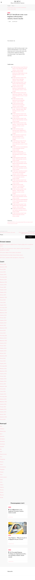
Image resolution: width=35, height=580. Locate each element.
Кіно (1, 451)
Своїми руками (3, 477)
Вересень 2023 (3, 340)
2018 (13, 222)
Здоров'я (2, 446)
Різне (9, 12)
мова (28, 222)
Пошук (1, 234)
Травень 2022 (3, 381)
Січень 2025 (3, 302)
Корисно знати (3, 454)
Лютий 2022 (3, 389)
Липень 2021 (3, 406)
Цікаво (1, 497)
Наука (1, 464)
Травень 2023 (3, 350)
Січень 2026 (3, 272)
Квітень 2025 (3, 295)
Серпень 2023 (3, 343)
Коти (1, 456)
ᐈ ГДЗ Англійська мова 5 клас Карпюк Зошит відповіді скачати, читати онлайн (19, 79)
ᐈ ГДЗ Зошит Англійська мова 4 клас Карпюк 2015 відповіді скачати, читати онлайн (19, 172)
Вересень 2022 (3, 371)
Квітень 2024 (3, 325)
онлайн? (31, 222)
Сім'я (1, 482)
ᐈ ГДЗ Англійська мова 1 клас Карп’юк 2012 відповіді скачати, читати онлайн (19, 120)
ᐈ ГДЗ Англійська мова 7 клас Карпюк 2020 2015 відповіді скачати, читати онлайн (19, 84)
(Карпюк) (10, 222)
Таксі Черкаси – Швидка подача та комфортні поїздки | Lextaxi (17, 538)
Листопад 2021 (3, 396)
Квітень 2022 (3, 383)
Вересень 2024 (3, 312)
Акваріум (2, 428)
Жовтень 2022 (3, 368)
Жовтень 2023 (3, 338)
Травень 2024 (3, 322)
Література (2, 459)
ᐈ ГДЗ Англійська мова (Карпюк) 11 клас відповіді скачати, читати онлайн (19, 148)
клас (26, 222)
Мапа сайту (10, 571)
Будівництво (3, 431)
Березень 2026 (3, 267)
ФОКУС (17, 1)
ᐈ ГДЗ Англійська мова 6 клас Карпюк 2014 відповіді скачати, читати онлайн (19, 196)
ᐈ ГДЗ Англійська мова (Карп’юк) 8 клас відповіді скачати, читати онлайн (18, 100)
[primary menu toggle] (1, 2)
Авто (1, 426)
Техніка (1, 489)
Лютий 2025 (3, 300)
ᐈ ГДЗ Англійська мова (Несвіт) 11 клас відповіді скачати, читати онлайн (19, 177)
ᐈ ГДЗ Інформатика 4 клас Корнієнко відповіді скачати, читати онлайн (16, 511)
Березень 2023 (3, 356)
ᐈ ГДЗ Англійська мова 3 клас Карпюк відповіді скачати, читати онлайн (19, 214)
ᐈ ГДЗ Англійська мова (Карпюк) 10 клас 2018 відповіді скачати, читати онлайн (19, 201)
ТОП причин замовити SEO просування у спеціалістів (12, 257)
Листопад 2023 (3, 335)
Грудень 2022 (3, 363)
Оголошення (3, 467)
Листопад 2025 (3, 277)
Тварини (2, 487)
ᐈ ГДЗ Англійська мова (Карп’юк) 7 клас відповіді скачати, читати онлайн (18, 186)
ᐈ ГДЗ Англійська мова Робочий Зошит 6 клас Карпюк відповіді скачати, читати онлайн (19, 69)
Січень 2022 (3, 391)
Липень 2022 (3, 376)
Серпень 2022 (3, 373)
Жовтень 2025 (3, 279)
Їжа (0, 449)
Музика (1, 461)
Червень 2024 (3, 320)
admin (10, 21)
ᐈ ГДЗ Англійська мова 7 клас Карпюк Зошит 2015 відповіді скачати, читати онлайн (19, 205)
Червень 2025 (3, 289)
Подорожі (2, 469)
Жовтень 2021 (3, 399)
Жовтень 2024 (3, 310)
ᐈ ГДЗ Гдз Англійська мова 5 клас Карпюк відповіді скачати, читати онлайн (19, 210)
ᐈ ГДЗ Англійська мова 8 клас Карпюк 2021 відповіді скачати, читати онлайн (19, 168)
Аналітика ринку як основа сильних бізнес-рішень (11, 255)
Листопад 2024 (3, 307)
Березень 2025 (3, 297)
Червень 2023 (3, 348)
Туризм (1, 492)
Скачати (12, 223)
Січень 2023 (3, 361)
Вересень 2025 (3, 282)
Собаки (1, 484)
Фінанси (2, 495)
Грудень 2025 (3, 274)
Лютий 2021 (3, 419)
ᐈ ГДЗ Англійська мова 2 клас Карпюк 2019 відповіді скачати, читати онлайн (19, 163)
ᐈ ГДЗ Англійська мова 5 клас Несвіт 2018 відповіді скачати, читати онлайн (19, 159)
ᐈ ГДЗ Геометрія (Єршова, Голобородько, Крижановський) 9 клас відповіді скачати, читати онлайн (17, 554)
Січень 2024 (3, 333)
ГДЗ (24, 222)
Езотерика (2, 439)
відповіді (21, 222)
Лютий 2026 (3, 269)
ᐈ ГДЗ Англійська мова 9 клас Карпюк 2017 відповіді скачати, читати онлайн (19, 181)
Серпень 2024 (3, 315)
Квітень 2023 (3, 353)
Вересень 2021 (3, 401)
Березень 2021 (3, 417)
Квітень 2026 (3, 264)
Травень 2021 (3, 411)
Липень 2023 (3, 345)
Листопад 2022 (3, 366)
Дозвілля (2, 436)
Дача (1, 433)
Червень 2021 (3, 409)
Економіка (2, 441)
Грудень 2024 (3, 305)
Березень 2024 (3, 328)
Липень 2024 (3, 317)
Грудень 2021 (3, 394)
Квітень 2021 (3, 414)
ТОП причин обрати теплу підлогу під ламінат (10, 252)
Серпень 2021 (3, 404)
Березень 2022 (3, 386)
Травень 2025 (3, 292)
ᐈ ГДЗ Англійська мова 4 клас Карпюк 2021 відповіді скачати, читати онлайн (19, 115)
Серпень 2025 (3, 284)
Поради (1, 472)
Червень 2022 (3, 378)
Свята (1, 479)
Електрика (2, 444)
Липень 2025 (3, 287)
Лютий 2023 (3, 358)
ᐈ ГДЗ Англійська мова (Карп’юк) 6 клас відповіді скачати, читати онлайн (18, 105)
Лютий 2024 (3, 330)
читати (15, 223)
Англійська (16, 222)
